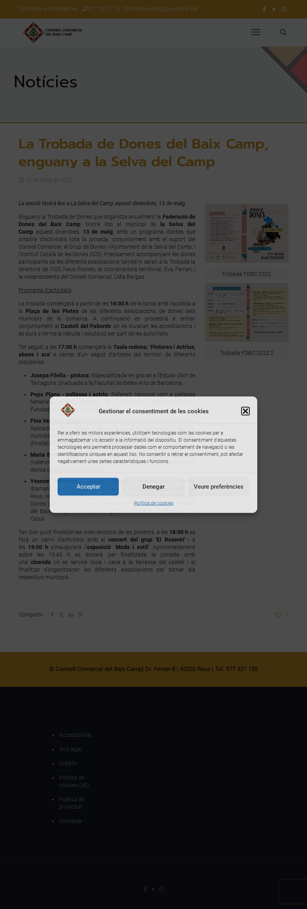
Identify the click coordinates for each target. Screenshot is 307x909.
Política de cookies (153, 503)
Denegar (153, 486)
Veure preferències (218, 486)
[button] (245, 411)
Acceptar (88, 486)
